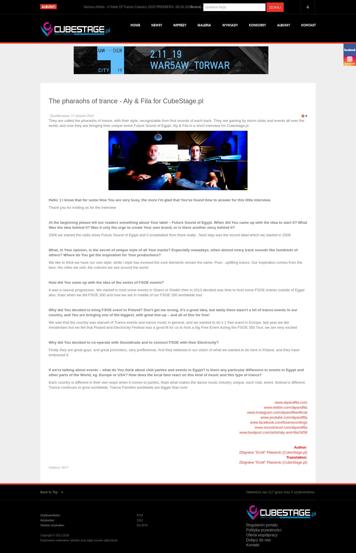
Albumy (283, 24)
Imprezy (179, 24)
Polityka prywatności (263, 530)
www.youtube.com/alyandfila (284, 417)
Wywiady (230, 24)
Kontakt (308, 24)
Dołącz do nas (258, 540)
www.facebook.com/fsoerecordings (278, 422)
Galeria (204, 24)
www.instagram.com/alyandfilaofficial (277, 412)
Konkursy (257, 24)
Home (135, 24)
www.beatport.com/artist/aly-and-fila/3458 (273, 432)
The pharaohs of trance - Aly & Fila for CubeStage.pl (126, 101)
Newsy (156, 24)
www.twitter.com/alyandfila (285, 407)
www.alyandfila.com (291, 402)
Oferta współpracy (262, 535)
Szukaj (275, 7)
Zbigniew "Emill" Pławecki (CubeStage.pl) (273, 452)
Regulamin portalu (262, 525)
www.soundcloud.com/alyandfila (281, 427)
